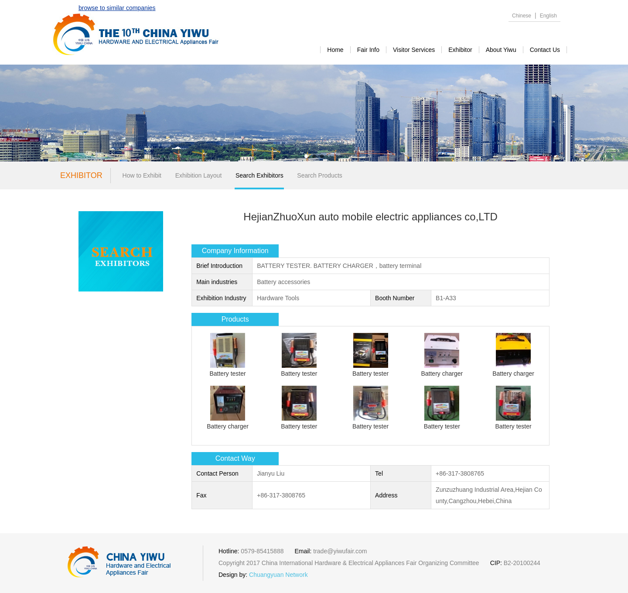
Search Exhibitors (259, 175)
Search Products (319, 175)
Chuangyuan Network (278, 574)
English (548, 16)
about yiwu (501, 49)
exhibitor (460, 49)
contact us (545, 49)
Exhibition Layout (198, 175)
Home (335, 49)
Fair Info (368, 49)
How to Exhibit (142, 175)
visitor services (414, 49)
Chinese (521, 16)
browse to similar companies (117, 7)
